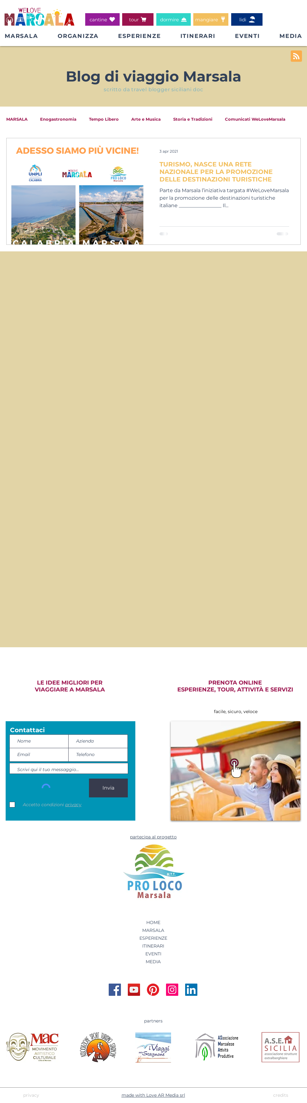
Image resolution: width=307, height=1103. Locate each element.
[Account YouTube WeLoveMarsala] (134, 990)
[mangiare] (210, 19)
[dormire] (173, 19)
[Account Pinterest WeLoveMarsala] (153, 990)
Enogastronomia (58, 119)
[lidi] (247, 19)
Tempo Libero (104, 119)
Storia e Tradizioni (192, 119)
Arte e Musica (146, 119)
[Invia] (108, 788)
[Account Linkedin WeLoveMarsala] (191, 990)
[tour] (138, 19)
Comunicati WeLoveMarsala (255, 119)
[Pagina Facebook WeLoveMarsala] (115, 990)
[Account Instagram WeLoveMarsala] (172, 990)
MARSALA (17, 119)
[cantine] (102, 19)
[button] (78, 36)
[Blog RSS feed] (296, 56)
